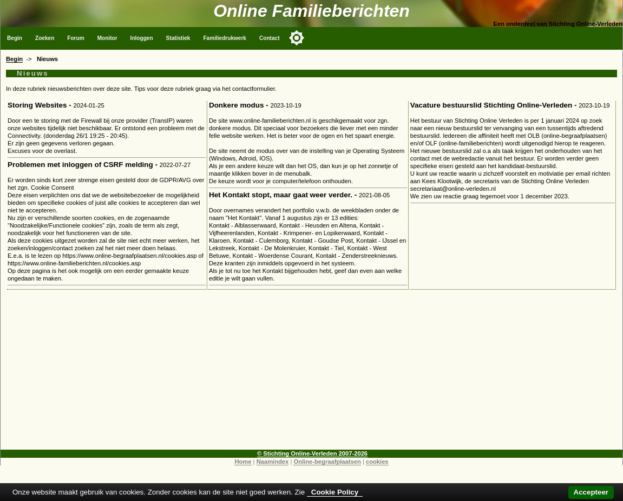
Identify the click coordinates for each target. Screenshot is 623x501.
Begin (14, 38)
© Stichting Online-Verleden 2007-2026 (312, 453)
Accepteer (591, 492)
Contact (269, 38)
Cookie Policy (334, 492)
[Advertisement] (311, 374)
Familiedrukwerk (224, 38)
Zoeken (44, 38)
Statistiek (178, 38)
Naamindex (273, 461)
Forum (75, 38)
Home (242, 461)
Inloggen (141, 38)
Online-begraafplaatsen (326, 461)
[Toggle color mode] (296, 38)
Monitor (107, 38)
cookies (377, 461)
